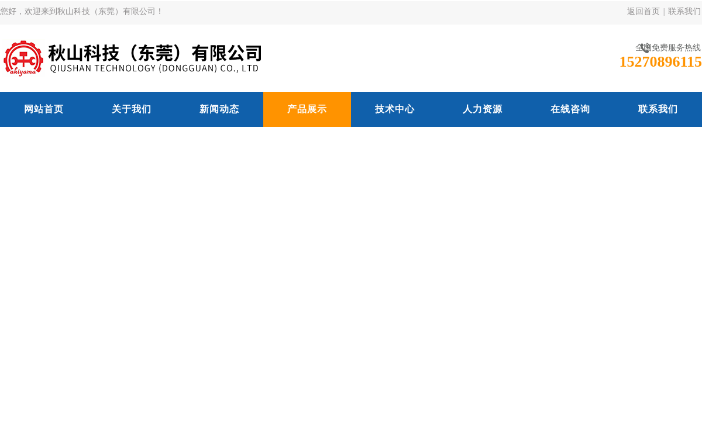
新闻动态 (219, 109)
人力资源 (483, 109)
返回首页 (643, 11)
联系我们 (684, 11)
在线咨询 (570, 109)
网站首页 (44, 109)
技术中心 (395, 109)
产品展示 (307, 109)
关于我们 (132, 109)
